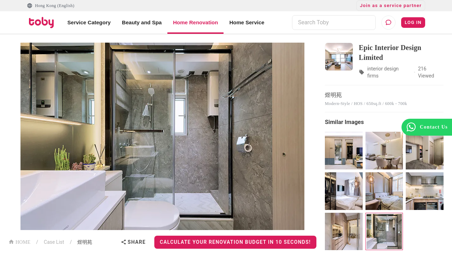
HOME (19, 241)
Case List (54, 242)
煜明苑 (84, 242)
